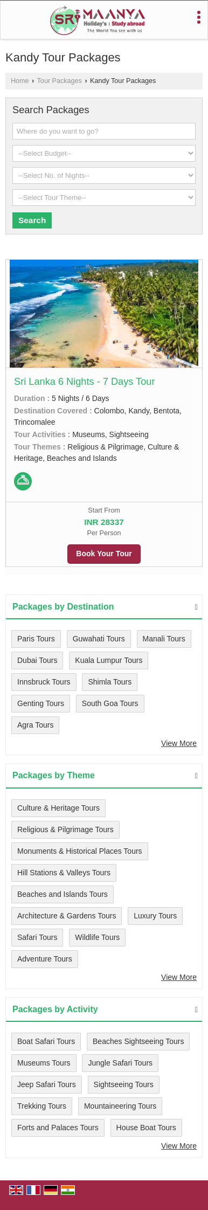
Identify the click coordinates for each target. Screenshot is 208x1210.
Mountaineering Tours (120, 1106)
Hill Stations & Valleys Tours (63, 872)
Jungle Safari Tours (120, 1063)
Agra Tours (35, 725)
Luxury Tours (155, 915)
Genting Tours (40, 703)
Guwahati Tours (99, 638)
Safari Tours (37, 937)
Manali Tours (164, 638)
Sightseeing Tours (124, 1084)
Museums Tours (44, 1063)
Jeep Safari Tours (46, 1084)
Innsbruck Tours (44, 681)
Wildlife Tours (97, 937)
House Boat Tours (146, 1127)
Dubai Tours (37, 660)
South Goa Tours (110, 703)
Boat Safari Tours (46, 1041)
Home (20, 81)
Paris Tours (36, 638)
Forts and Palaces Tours (58, 1127)
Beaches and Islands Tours (62, 894)
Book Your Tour (103, 553)
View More (179, 743)
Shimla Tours (109, 681)
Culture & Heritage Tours (58, 808)
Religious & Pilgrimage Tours (65, 829)
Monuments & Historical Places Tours (79, 851)
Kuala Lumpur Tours (108, 660)
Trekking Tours (41, 1106)
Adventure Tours (44, 959)
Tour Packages (59, 81)
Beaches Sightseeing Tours (138, 1041)
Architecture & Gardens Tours (66, 915)
